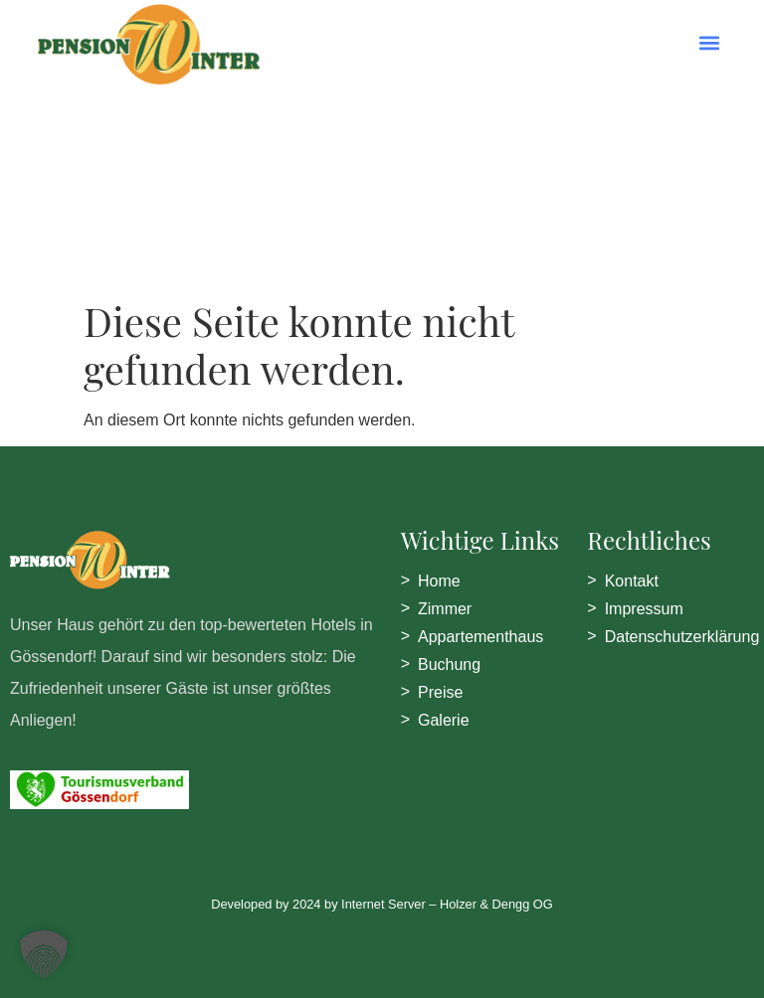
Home (439, 581)
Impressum (644, 608)
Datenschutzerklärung (682, 636)
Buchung (449, 664)
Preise (440, 692)
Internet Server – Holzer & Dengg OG (447, 904)
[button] (709, 42)
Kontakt (632, 581)
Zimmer (445, 608)
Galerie (444, 720)
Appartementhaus (480, 636)
